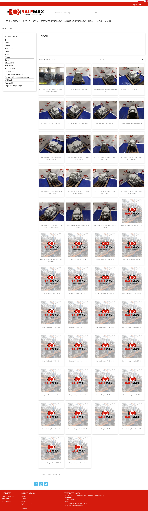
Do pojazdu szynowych (14, 74)
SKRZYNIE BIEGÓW (11, 36)
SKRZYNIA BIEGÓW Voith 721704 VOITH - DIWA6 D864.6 (51, 226)
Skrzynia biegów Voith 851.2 (51, 293)
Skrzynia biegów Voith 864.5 (131, 429)
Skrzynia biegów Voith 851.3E (105, 293)
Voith (7, 54)
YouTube (41, 484)
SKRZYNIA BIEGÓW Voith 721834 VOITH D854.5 (78, 158)
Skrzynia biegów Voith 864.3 (78, 463)
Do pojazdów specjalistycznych (17, 77)
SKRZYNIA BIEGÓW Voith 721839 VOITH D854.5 (104, 158)
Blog (90, 21)
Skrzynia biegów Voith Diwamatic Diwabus (51, 260)
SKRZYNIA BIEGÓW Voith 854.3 (78, 123)
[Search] (76, 13)
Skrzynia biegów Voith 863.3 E (78, 429)
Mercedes (9, 49)
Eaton (7, 60)
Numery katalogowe (8, 496)
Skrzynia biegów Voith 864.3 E (51, 463)
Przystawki (8, 83)
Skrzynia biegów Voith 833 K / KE (132, 225)
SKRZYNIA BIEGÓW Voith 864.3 (78, 90)
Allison (7, 57)
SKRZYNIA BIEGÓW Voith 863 (104, 123)
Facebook (36, 484)
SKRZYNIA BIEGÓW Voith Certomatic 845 (105, 91)
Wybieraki (8, 80)
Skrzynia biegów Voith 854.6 (105, 395)
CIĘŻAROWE (9, 63)
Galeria (108, 21)
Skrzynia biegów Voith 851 (131, 259)
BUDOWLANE (10, 69)
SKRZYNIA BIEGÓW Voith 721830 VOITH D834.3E (51, 158)
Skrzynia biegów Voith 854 (51, 361)
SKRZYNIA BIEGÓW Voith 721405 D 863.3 (78, 226)
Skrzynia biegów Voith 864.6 (105, 429)
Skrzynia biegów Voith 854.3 (105, 361)
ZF (6, 40)
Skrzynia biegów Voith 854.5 (51, 395)
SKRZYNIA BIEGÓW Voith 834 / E (131, 90)
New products (6, 501)
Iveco (7, 51)
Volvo (7, 43)
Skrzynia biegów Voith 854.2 (78, 361)
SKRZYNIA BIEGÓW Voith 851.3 (51, 123)
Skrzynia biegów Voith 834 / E (78, 259)
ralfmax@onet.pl (77, 506)
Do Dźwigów (9, 71)
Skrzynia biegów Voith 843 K (105, 259)
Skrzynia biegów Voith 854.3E (131, 361)
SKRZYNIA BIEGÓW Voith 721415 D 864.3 (105, 226)
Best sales (4, 504)
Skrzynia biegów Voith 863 (131, 395)
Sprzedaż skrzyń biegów (51, 21)
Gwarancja (25, 508)
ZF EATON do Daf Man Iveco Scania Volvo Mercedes (51, 91)
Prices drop (5, 499)
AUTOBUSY (9, 66)
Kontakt (98, 21)
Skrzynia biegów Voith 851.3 (78, 293)
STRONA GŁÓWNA (13, 21)
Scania (7, 46)
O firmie (26, 21)
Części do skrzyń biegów (75, 21)
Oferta (35, 21)
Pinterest (46, 484)
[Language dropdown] (137, 5)
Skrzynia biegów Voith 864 (51, 429)
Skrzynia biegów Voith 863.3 (78, 395)
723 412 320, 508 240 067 (79, 504)
